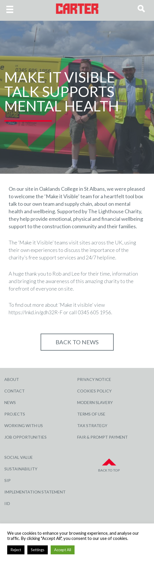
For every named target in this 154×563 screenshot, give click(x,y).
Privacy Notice (94, 379)
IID (7, 503)
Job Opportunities (25, 437)
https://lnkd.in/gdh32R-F (35, 312)
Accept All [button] (62, 549)
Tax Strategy (92, 425)
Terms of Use (91, 414)
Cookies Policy (94, 390)
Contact (14, 390)
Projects (14, 414)
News (10, 402)
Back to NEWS (77, 341)
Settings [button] (37, 549)
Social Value (18, 457)
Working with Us (23, 425)
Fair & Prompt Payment (102, 437)
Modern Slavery (95, 402)
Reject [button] (16, 549)
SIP (7, 480)
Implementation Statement (35, 491)
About (11, 379)
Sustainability (20, 468)
